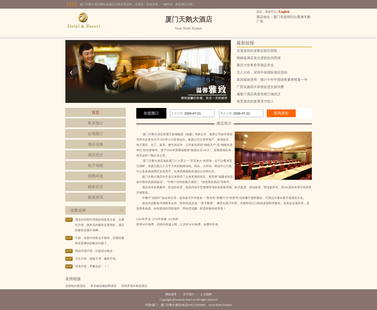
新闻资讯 (95, 197)
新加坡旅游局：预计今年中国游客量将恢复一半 (272, 79)
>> (121, 210)
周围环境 (95, 176)
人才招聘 (206, 294)
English (284, 11)
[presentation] (71, 72)
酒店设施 (95, 144)
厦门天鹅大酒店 (153, 134)
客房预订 (95, 123)
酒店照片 (95, 155)
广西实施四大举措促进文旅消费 (260, 87)
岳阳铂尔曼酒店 (75, 286)
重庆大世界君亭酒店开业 (255, 65)
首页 (95, 112)
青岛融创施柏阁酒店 (103, 286)
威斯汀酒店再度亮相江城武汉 (259, 94)
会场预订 (95, 134)
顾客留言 (95, 187)
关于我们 (188, 294)
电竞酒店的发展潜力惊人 (255, 101)
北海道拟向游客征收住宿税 (257, 51)
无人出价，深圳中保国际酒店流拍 (262, 72)
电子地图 (95, 165)
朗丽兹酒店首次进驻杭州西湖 (259, 58)
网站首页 (171, 294)
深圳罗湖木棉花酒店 (134, 286)
